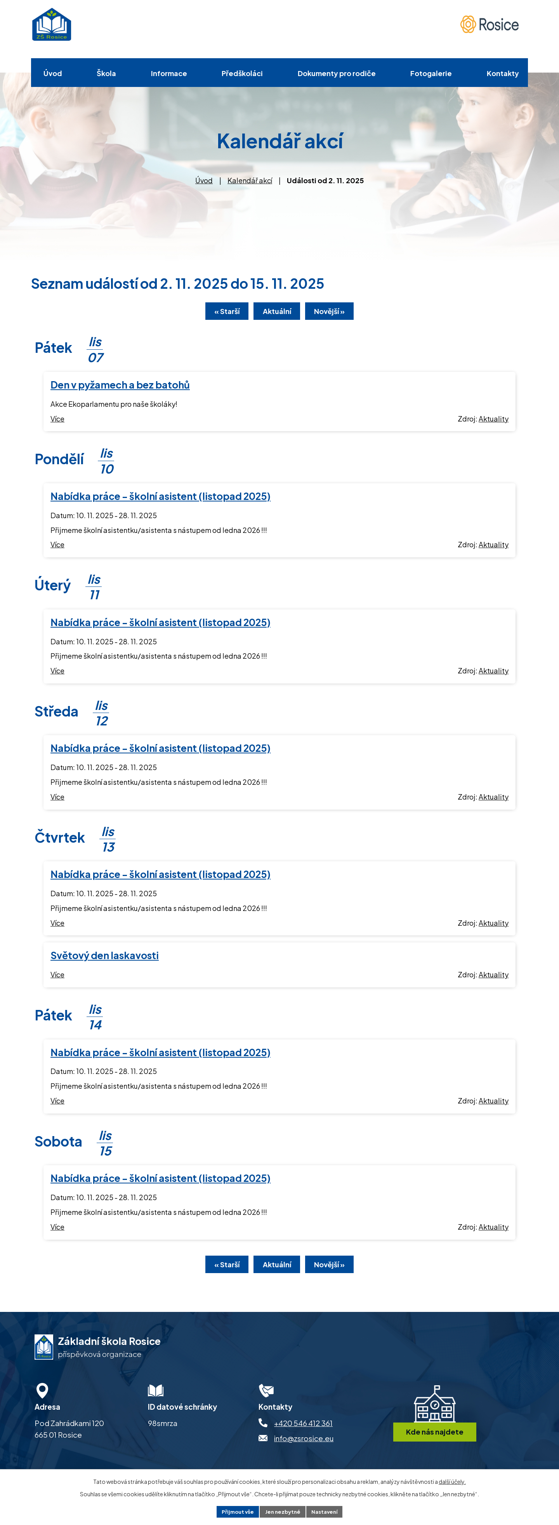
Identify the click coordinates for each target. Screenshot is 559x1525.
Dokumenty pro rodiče (337, 73)
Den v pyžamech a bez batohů (120, 386)
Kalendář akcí (249, 180)
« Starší (221, 312)
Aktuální (277, 312)
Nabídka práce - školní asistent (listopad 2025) (160, 497)
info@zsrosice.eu (303, 1442)
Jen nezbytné (282, 1511)
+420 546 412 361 (303, 1426)
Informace (169, 73)
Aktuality (494, 420)
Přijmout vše (235, 1511)
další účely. (452, 1480)
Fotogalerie (431, 73)
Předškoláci (242, 73)
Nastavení (327, 1511)
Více (57, 420)
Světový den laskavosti (104, 957)
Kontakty (503, 73)
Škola (106, 73)
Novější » (335, 312)
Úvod (52, 73)
